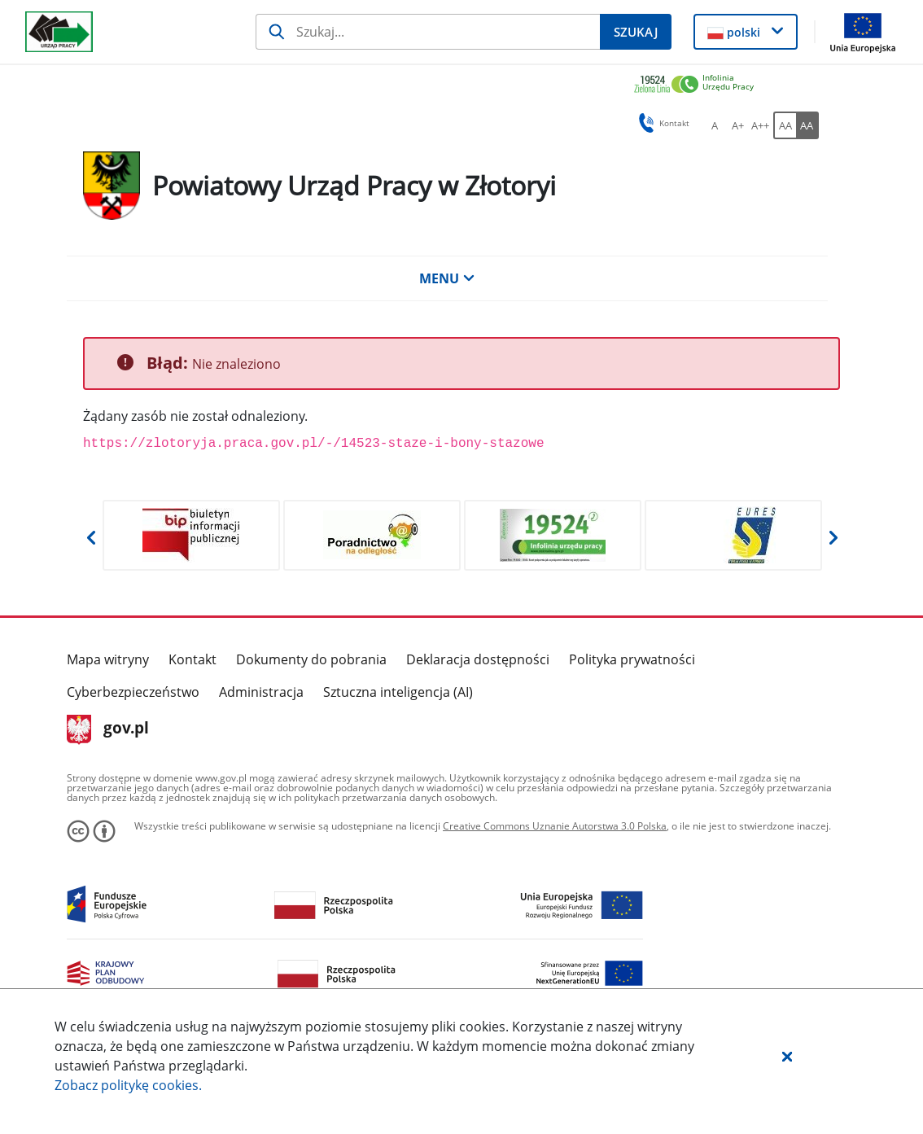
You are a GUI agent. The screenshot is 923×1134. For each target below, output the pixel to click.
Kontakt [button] (661, 123)
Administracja (261, 692)
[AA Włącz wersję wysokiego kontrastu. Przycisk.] (807, 125)
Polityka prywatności (632, 659)
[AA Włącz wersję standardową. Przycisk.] (784, 125)
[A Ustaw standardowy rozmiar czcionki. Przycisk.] (714, 125)
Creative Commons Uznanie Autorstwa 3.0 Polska (555, 826)
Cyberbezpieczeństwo (133, 692)
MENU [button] (447, 278)
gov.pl (108, 729)
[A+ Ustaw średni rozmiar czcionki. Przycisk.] (737, 125)
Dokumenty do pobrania (311, 659)
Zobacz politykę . (128, 1085)
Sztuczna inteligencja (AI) (398, 692)
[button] (787, 1056)
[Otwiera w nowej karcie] (191, 535)
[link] (726, 85)
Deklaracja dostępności (477, 659)
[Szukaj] (428, 32)
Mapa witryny (108, 659)
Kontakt (192, 659)
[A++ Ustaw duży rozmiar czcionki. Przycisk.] (760, 125)
